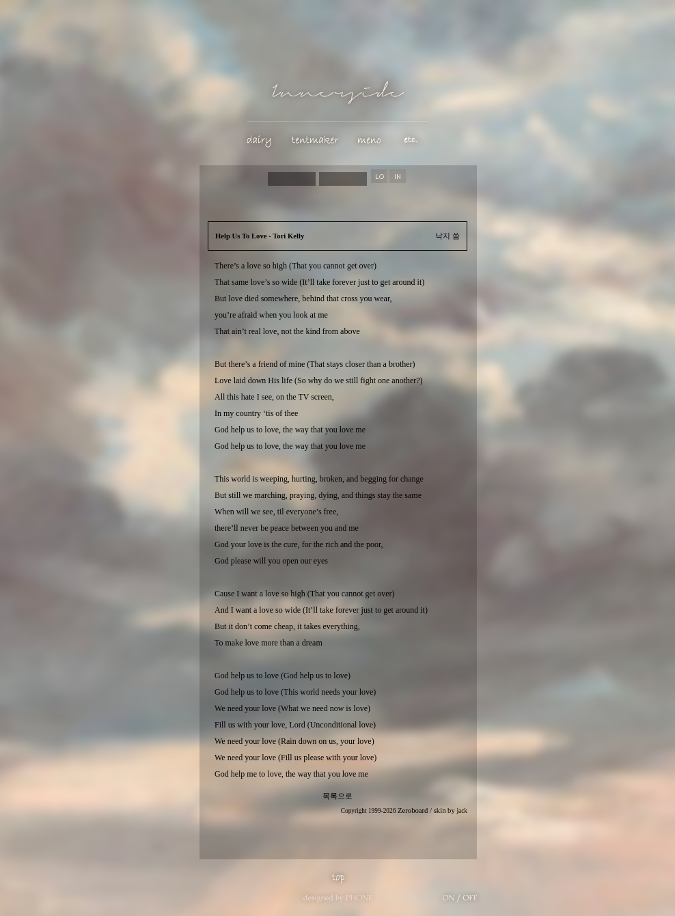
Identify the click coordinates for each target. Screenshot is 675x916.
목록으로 (337, 796)
